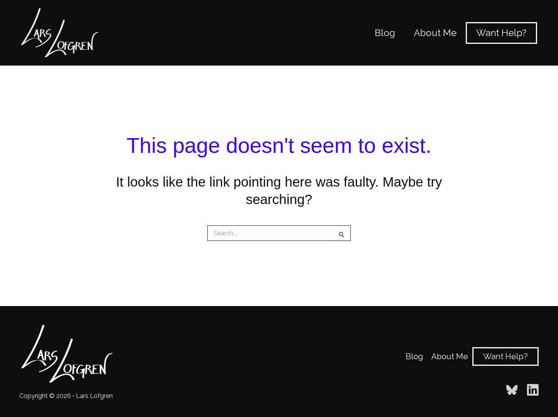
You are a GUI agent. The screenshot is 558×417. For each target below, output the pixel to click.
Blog (414, 356)
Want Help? (505, 356)
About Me (449, 356)
